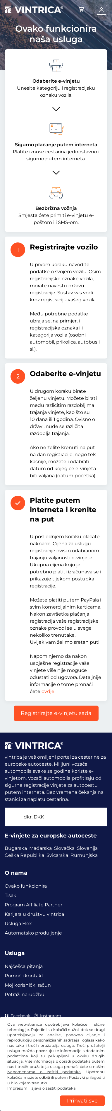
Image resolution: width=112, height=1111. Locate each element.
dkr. (34, 817)
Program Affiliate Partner (33, 905)
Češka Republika (24, 855)
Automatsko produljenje (33, 933)
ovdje (48, 691)
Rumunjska (84, 855)
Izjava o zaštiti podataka (29, 1090)
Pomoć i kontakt (24, 976)
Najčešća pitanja (24, 966)
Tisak (10, 895)
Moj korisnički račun (28, 985)
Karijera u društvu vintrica (34, 914)
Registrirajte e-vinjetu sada (56, 713)
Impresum (15, 1098)
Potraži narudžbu (24, 994)
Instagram (47, 1015)
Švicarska (57, 855)
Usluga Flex (18, 923)
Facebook (17, 1015)
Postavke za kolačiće (78, 1090)
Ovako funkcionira (26, 886)
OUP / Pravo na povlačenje (32, 1081)
